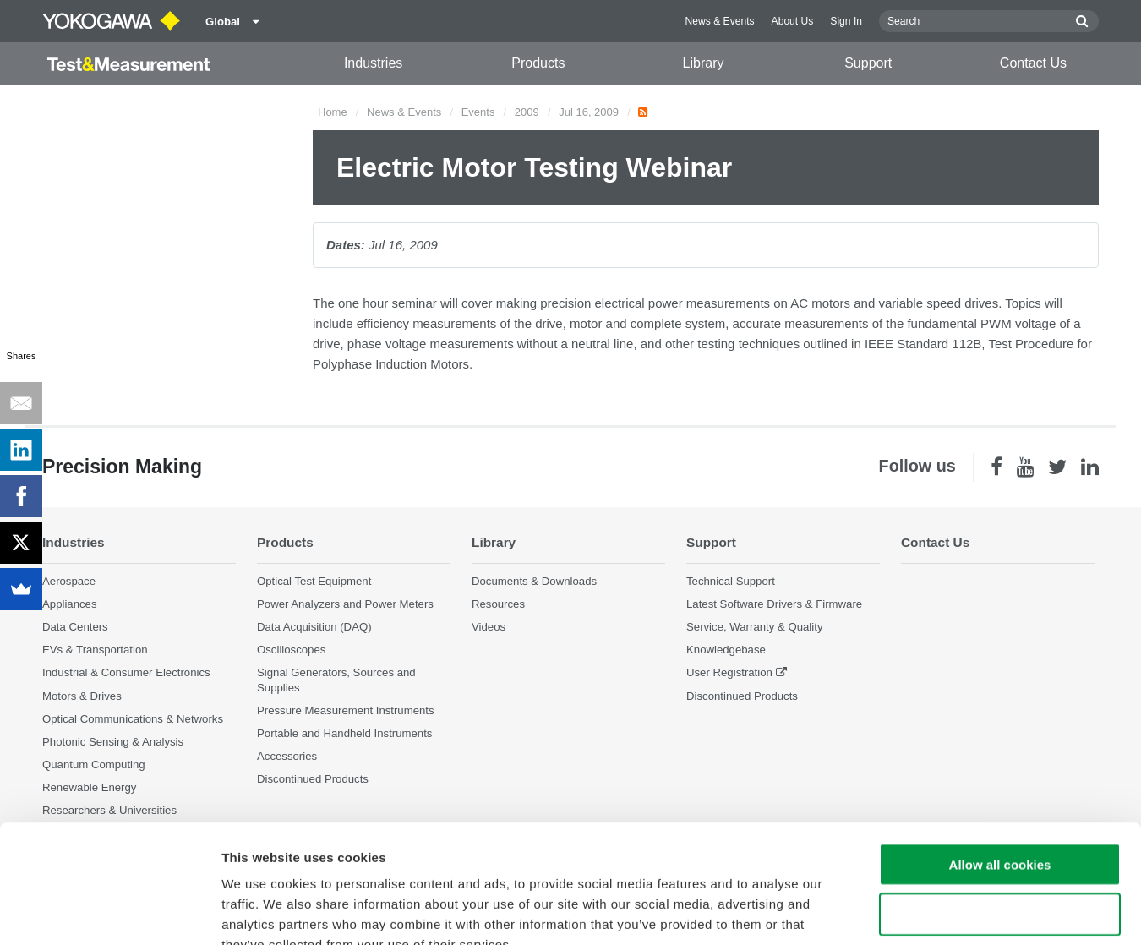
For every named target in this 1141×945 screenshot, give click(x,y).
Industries (373, 63)
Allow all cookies (1000, 763)
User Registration (729, 672)
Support (868, 63)
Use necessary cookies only (999, 813)
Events (478, 112)
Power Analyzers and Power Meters (345, 604)
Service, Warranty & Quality (754, 626)
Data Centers (75, 626)
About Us (793, 21)
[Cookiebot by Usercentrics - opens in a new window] (109, 912)
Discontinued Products (742, 696)
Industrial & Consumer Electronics (126, 672)
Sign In (846, 21)
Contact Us (1033, 63)
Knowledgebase (726, 649)
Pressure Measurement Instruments (345, 710)
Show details (887, 911)
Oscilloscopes (291, 649)
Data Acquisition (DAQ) (314, 626)
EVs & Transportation (95, 649)
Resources (498, 604)
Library (703, 63)
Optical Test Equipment (314, 581)
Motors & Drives (82, 696)
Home (332, 112)
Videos (488, 626)
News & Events (720, 21)
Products (538, 63)
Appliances (69, 604)
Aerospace (69, 581)
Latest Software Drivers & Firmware (774, 604)
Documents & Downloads (534, 581)
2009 (527, 112)
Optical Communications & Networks (132, 719)
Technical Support (730, 581)
